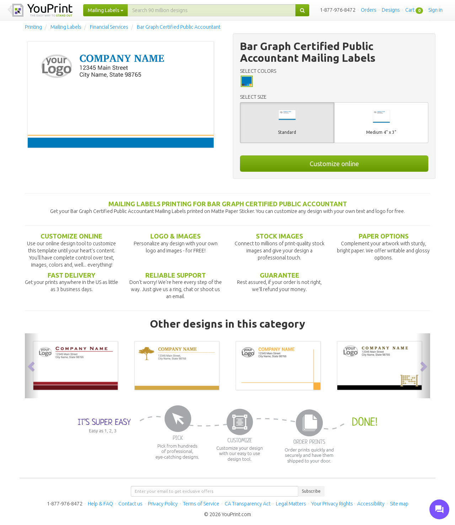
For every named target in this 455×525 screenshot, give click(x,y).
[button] (32, 365)
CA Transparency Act (248, 504)
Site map (399, 504)
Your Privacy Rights (332, 504)
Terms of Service (201, 504)
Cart (409, 10)
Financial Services (109, 27)
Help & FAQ (100, 504)
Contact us (130, 504)
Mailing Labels (65, 27)
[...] (212, 10)
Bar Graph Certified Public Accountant (178, 27)
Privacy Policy (163, 504)
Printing (33, 27)
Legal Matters (291, 504)
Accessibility (371, 504)
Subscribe (311, 491)
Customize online (334, 163)
